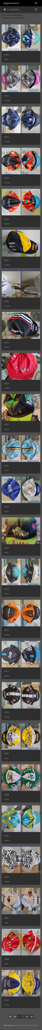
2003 (6, 876)
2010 (6, 712)
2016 (6, 465)
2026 (6, 54)
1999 (6, 1000)
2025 (6, 95)
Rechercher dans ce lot (12, 16)
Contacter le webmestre (29, 1025)
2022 (6, 219)
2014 (6, 547)
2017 (6, 424)
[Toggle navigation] (36, 3)
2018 (6, 383)
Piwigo (16, 1025)
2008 (6, 794)
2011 (6, 671)
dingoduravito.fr (11, 3)
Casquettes (14, 9)
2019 (6, 342)
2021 (6, 260)
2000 (6, 959)
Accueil (4, 9)
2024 (6, 136)
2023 (6, 178)
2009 (6, 753)
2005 (6, 835)
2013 (6, 589)
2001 (6, 918)
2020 (6, 301)
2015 (6, 506)
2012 (6, 630)
